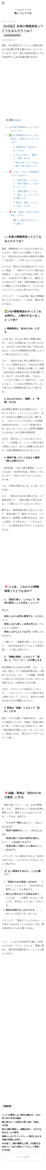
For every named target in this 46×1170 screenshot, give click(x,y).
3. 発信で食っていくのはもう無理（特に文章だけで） (26, 164)
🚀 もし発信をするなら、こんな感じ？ (26, 222)
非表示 (17, 120)
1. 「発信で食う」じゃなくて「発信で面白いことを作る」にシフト (26, 183)
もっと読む (24, 1157)
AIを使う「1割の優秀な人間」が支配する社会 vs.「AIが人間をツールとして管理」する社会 (21, 1146)
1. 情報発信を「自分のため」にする (24, 149)
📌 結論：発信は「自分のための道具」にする (25, 214)
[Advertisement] (23, 91)
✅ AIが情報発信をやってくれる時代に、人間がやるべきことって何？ (25, 138)
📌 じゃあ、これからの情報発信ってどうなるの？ (25, 174)
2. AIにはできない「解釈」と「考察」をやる (25, 156)
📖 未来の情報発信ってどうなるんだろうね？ (25, 129)
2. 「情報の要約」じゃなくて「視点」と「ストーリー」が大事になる (26, 194)
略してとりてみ (23, 13)
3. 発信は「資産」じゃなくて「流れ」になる (26, 204)
